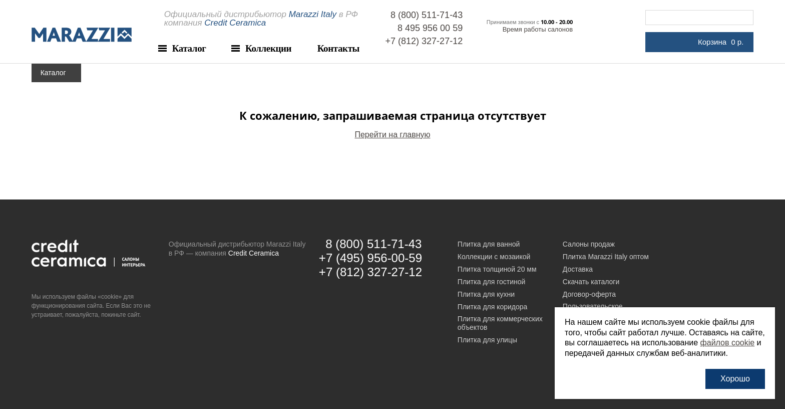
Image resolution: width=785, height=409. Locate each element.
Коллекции (268, 48)
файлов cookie (727, 342)
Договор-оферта (589, 294)
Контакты (338, 48)
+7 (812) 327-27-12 (424, 41)
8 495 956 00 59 (430, 28)
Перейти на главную (392, 134)
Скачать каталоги (591, 282)
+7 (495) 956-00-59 (370, 258)
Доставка (578, 269)
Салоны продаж (589, 244)
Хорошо (735, 378)
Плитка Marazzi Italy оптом (606, 257)
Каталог (189, 48)
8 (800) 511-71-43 (426, 15)
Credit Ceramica (253, 253)
